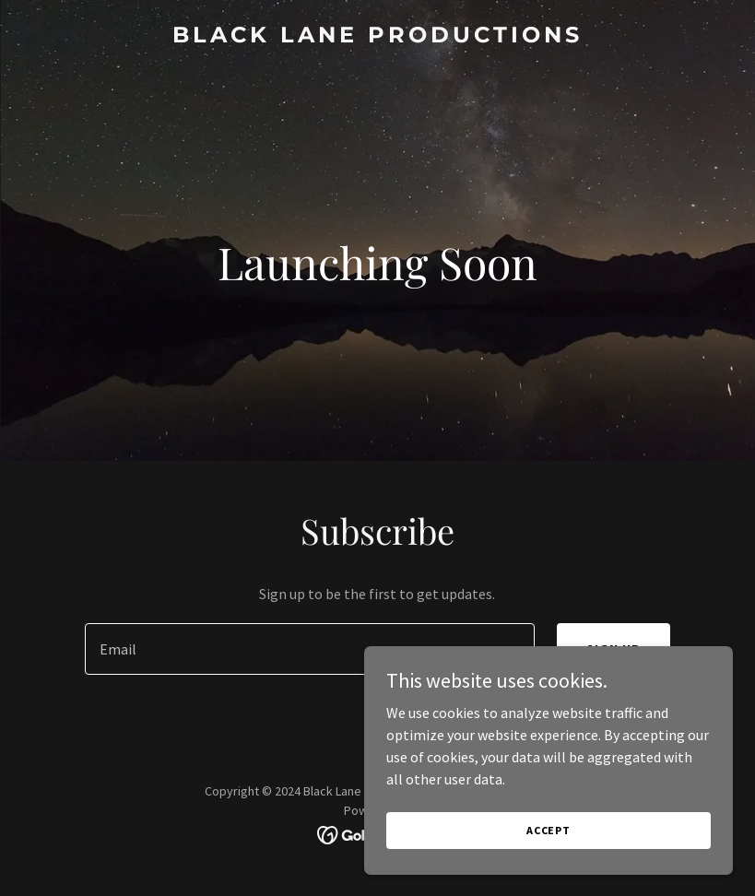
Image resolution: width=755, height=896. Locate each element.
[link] (377, 37)
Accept (548, 830)
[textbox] (310, 649)
